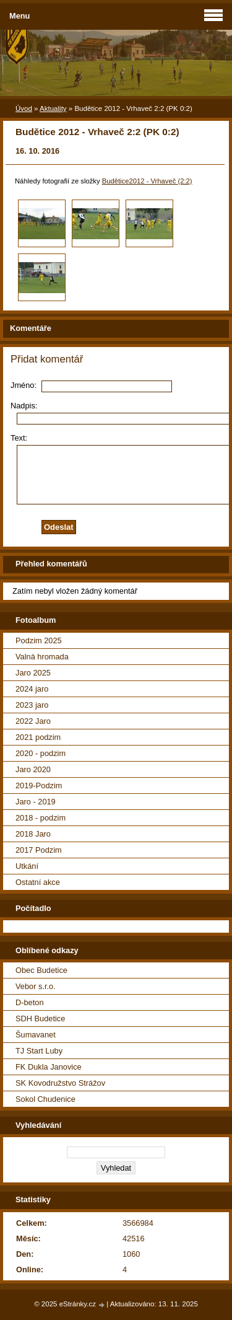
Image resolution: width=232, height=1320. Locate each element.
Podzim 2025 (38, 640)
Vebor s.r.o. (35, 986)
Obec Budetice (41, 970)
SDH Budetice (40, 1018)
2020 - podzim (40, 753)
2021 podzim (38, 737)
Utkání (26, 866)
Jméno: (24, 385)
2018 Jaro (33, 833)
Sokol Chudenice (45, 1099)
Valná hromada (42, 656)
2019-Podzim (38, 785)
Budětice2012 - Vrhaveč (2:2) (147, 181)
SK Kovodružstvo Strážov (60, 1083)
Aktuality (53, 108)
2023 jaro (31, 705)
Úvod (23, 108)
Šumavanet (35, 1034)
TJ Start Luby (38, 1050)
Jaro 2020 (33, 769)
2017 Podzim (38, 850)
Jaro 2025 (33, 672)
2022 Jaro (33, 721)
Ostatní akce (37, 882)
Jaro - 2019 (35, 801)
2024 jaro (31, 688)
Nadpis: (24, 405)
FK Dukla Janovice (48, 1066)
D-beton (29, 1002)
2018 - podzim (40, 817)
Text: (19, 437)
